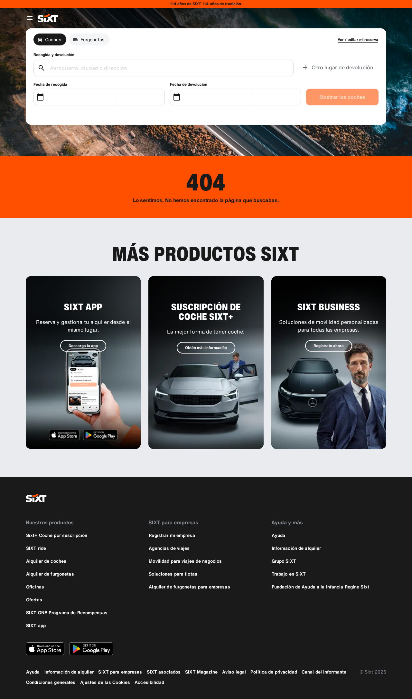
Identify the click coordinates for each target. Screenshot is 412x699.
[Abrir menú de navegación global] (29, 18)
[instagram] (363, 498)
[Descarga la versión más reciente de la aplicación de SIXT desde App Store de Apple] (45, 648)
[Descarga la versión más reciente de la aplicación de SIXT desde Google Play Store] (91, 648)
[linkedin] (378, 498)
